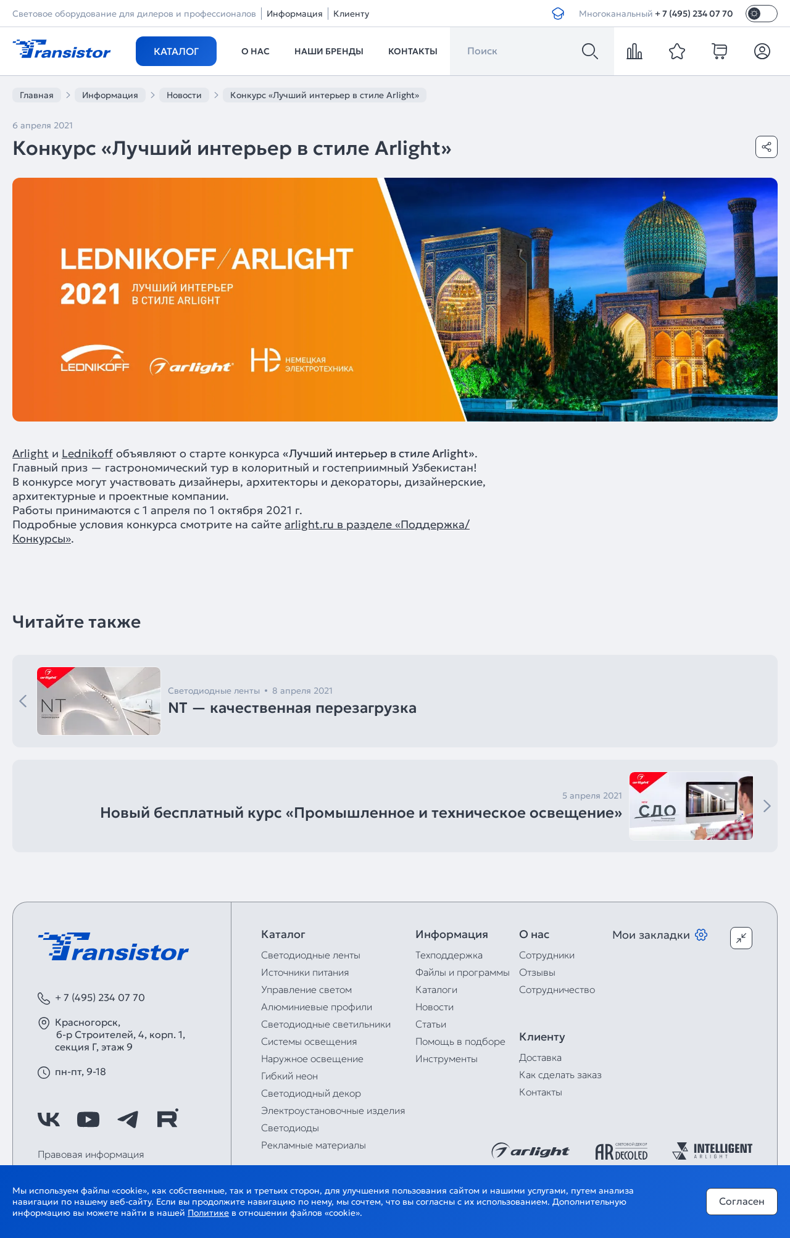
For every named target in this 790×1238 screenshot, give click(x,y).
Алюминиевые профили (316, 1006)
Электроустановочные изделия (333, 1110)
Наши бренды (329, 51)
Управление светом (306, 989)
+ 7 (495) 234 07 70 (694, 13)
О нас (255, 51)
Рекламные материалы (313, 1145)
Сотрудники (547, 955)
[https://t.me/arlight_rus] (128, 1119)
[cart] (719, 51)
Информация (295, 13)
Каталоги (436, 989)
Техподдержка (449, 955)
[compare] (634, 51)
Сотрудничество (557, 989)
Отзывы (537, 972)
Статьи (430, 1024)
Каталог (176, 51)
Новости (434, 1006)
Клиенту (351, 13)
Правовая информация (91, 1154)
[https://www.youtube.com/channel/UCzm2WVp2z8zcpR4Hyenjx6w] (88, 1119)
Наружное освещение (312, 1058)
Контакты (413, 51)
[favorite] (677, 51)
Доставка (540, 1057)
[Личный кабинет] (762, 51)
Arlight (30, 453)
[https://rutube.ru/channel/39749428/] (167, 1119)
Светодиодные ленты (310, 955)
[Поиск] (590, 51)
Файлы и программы (462, 972)
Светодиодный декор (311, 1093)
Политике (208, 1212)
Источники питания (305, 972)
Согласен (742, 1201)
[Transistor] (61, 47)
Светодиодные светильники (326, 1024)
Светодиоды (290, 1127)
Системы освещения (309, 1041)
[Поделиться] (766, 147)
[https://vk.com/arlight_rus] (49, 1119)
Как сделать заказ (560, 1074)
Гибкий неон (289, 1076)
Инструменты (446, 1058)
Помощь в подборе (460, 1041)
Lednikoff (87, 453)
